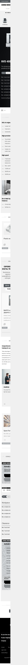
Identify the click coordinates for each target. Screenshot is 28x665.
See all (8, 285)
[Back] (20, 252)
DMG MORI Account (9, 471)
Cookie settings (4, 652)
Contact (2, 647)
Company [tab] (3, 641)
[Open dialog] (11, 234)
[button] (22, 5)
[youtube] (25, 625)
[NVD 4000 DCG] (3, 110)
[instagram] (14, 625)
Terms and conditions (12, 647)
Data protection (13, 650)
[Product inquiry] (25, 110)
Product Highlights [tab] (6, 637)
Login (13, 479)
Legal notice (4, 650)
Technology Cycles (14, 289)
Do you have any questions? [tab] (8, 634)
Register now (13, 475)
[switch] (14, 73)
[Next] (24, 252)
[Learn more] (11, 428)
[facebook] (21, 625)
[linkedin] (11, 625)
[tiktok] (18, 625)
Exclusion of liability (16, 652)
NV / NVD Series (15, 8)
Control (19, 285)
